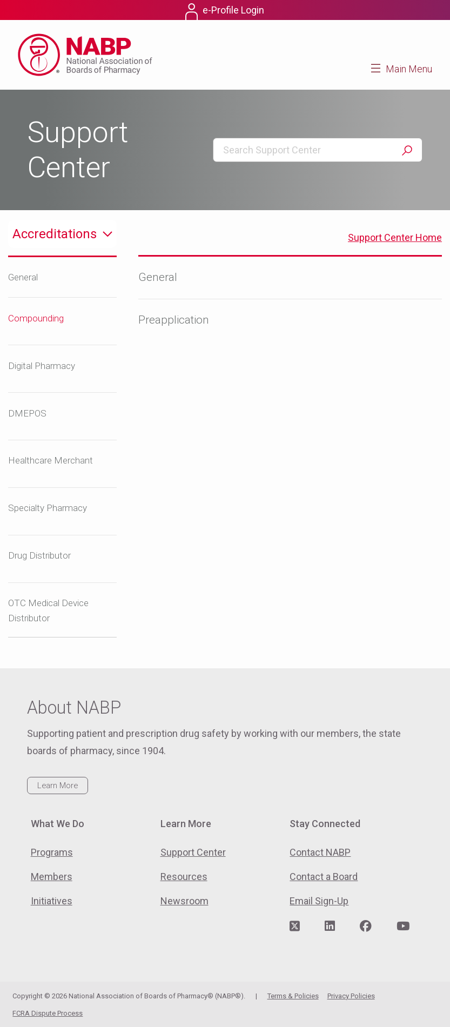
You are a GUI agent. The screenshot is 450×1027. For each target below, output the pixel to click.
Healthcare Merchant (50, 460)
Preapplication (173, 319)
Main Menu (409, 69)
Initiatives (51, 901)
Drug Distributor (39, 555)
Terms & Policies (293, 996)
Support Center (193, 852)
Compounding (36, 318)
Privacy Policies (351, 996)
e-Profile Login (233, 10)
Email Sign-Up (319, 901)
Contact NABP (320, 852)
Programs (52, 852)
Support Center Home (395, 237)
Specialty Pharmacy (47, 507)
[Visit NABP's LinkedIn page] (330, 926)
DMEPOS (27, 413)
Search (406, 150)
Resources (183, 876)
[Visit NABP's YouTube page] (403, 926)
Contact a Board (324, 876)
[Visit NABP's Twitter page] (295, 926)
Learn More (57, 785)
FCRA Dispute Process (47, 1013)
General (23, 277)
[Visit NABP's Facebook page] (366, 926)
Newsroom (184, 901)
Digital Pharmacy (41, 365)
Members (51, 876)
